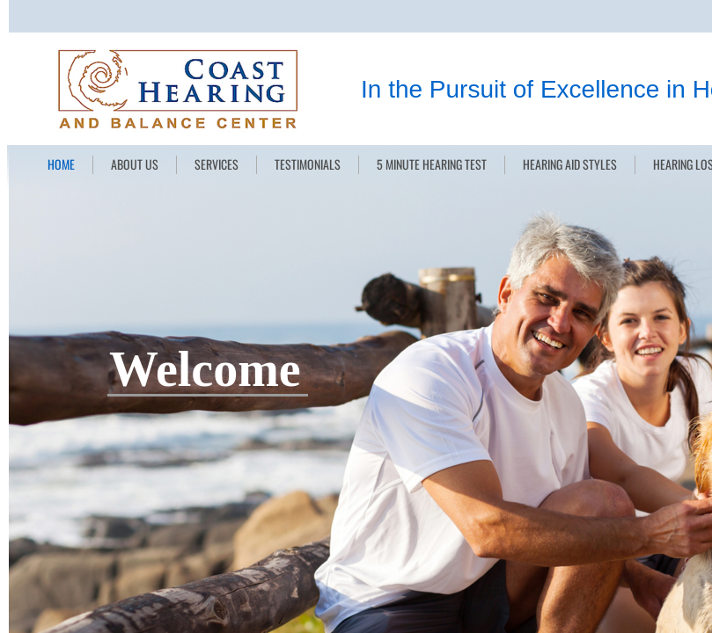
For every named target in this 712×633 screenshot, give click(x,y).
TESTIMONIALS (308, 164)
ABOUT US (134, 164)
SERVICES (217, 164)
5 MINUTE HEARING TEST (432, 164)
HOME (61, 164)
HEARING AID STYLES (570, 164)
